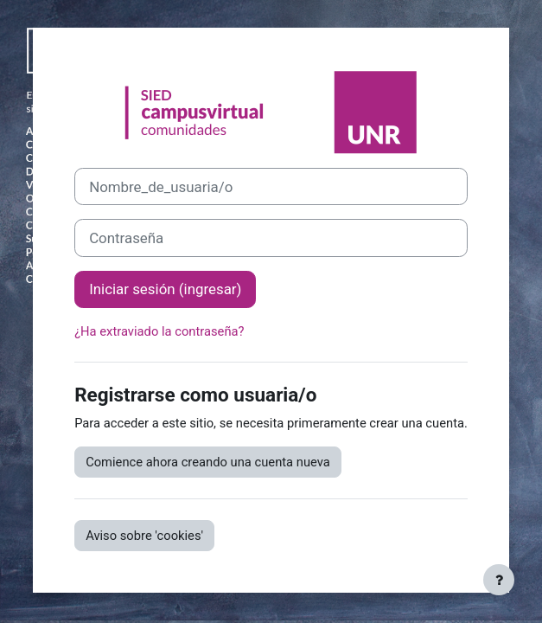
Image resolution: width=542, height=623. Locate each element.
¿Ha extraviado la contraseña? (159, 331)
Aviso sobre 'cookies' (144, 535)
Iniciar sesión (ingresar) (165, 289)
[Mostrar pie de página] (498, 579)
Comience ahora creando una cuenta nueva (208, 462)
